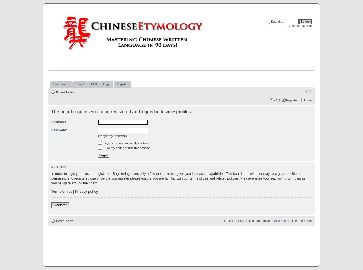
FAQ (277, 100)
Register (292, 100)
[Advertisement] (181, 243)
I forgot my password (112, 136)
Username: (59, 122)
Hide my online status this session (124, 148)
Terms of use (61, 192)
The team (228, 220)
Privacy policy (86, 192)
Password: (59, 130)
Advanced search (300, 25)
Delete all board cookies (254, 220)
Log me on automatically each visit (124, 143)
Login (308, 100)
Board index (65, 92)
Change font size (307, 91)
